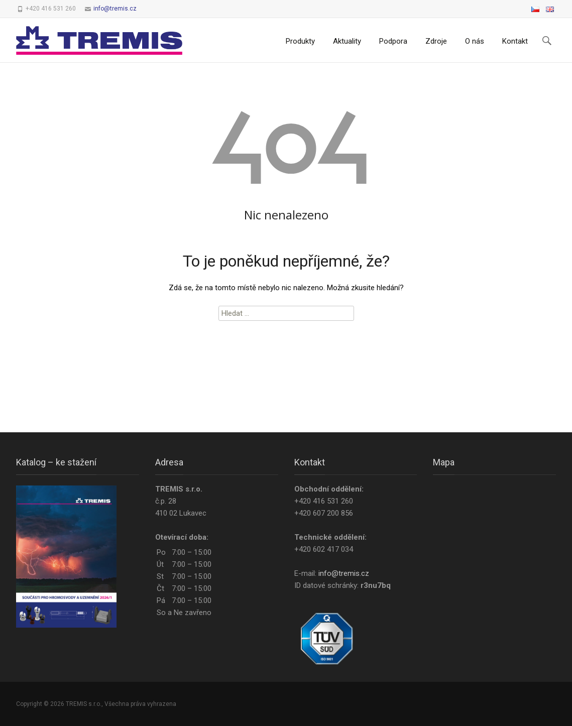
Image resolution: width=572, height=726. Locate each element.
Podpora (393, 41)
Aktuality (347, 41)
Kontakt (515, 41)
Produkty (300, 41)
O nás (474, 41)
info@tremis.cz (115, 8)
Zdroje (436, 41)
